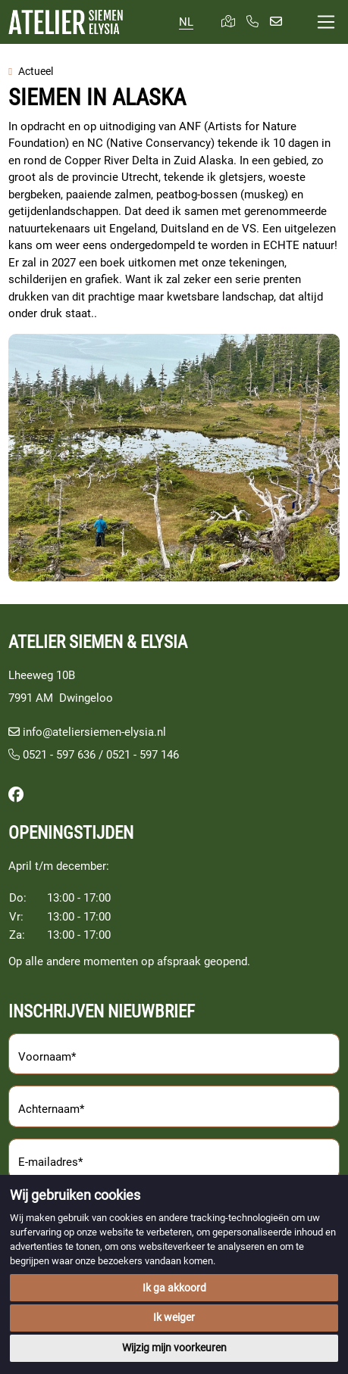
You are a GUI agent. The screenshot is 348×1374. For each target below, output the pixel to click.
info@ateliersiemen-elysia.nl (94, 732)
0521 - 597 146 (142, 755)
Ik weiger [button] (174, 1317)
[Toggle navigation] (326, 22)
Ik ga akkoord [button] (174, 1288)
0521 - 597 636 (52, 755)
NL (186, 22)
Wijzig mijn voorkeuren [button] (174, 1347)
